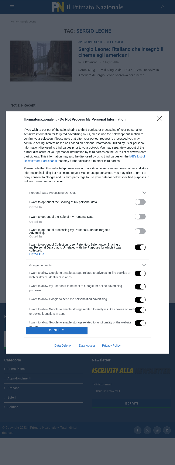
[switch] (140, 202)
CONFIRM (57, 330)
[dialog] (87, 232)
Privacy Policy (111, 345)
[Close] (161, 120)
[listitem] (87, 192)
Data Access (87, 345)
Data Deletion (63, 345)
